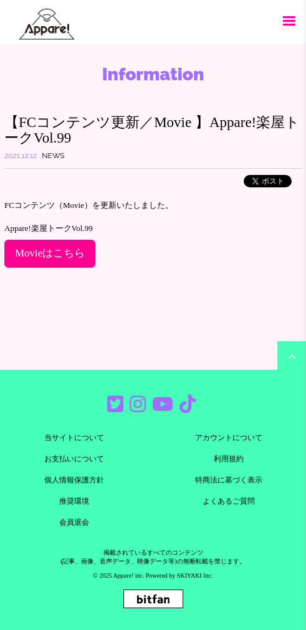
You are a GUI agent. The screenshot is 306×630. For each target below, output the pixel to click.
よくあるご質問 (229, 501)
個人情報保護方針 (74, 480)
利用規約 (229, 458)
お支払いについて (74, 458)
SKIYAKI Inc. (195, 575)
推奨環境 (74, 501)
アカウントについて (228, 437)
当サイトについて (74, 437)
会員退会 (74, 522)
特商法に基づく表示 (228, 480)
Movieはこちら (50, 253)
